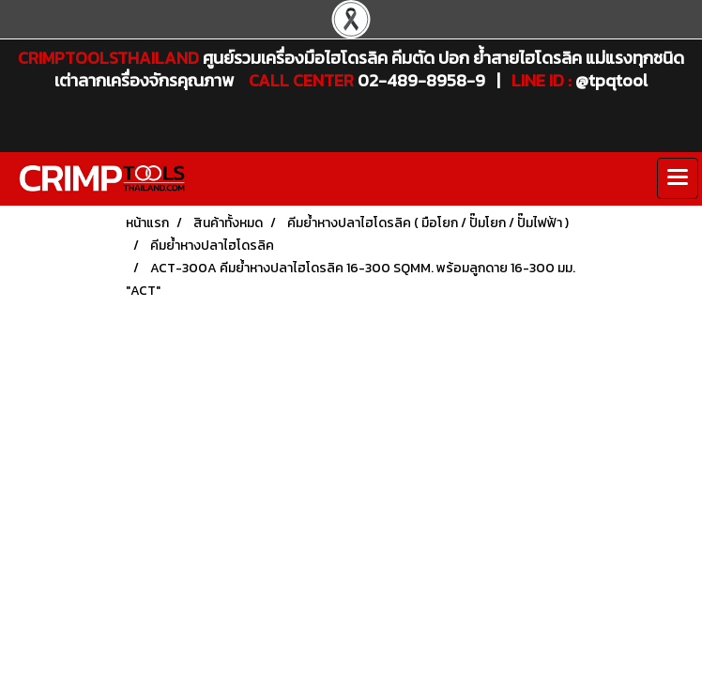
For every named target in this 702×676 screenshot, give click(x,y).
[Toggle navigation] (677, 178)
